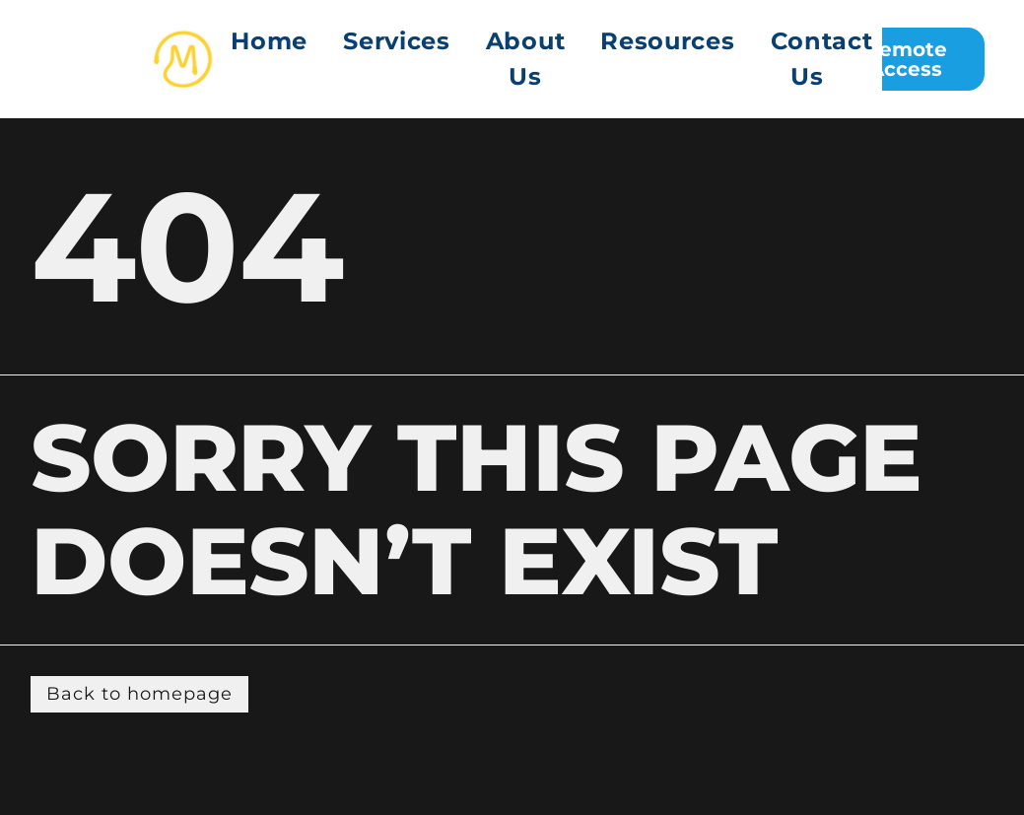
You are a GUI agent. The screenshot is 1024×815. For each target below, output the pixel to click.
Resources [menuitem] (667, 41)
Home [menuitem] (269, 41)
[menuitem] (396, 59)
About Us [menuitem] (526, 59)
